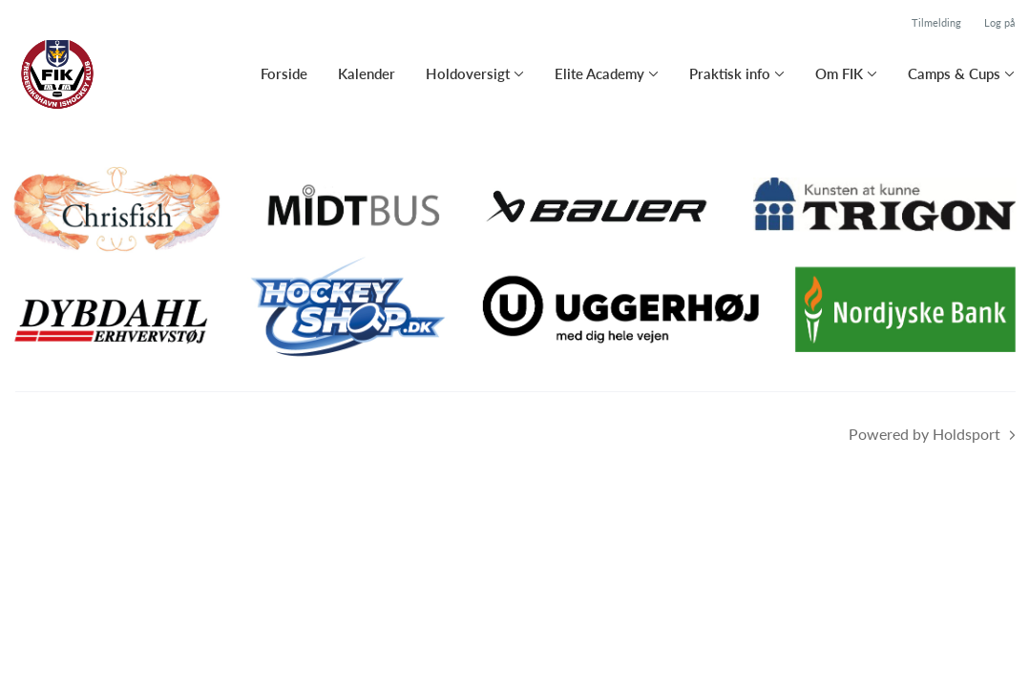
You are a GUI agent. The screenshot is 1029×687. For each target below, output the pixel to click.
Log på (999, 22)
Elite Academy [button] (599, 73)
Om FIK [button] (839, 73)
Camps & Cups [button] (954, 73)
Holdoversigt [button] (468, 73)
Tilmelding (936, 22)
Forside (284, 73)
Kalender (366, 73)
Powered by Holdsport (924, 434)
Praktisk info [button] (729, 73)
